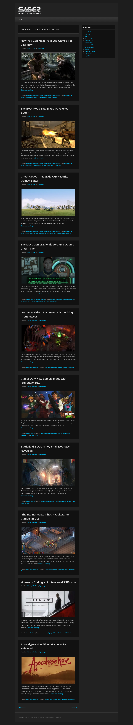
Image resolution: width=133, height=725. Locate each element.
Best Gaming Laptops (32, 95)
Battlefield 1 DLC (53, 501)
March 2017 (88, 38)
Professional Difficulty (64, 633)
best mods (29, 165)
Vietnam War (72, 699)
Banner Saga (48, 569)
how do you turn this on (54, 233)
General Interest (54, 95)
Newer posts (74, 708)
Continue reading (28, 90)
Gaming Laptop (40, 299)
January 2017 (89, 43)
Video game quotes (51, 301)
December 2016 (89, 45)
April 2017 (88, 36)
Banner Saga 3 (57, 569)
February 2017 (89, 40)
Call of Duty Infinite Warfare (61, 433)
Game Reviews (44, 95)
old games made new (32, 97)
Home (21, 19)
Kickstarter (24, 571)
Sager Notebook (52, 97)
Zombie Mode (34, 435)
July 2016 (88, 56)
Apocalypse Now (50, 699)
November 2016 (89, 47)
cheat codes (29, 233)
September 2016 (90, 51)
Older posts (22, 708)
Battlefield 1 (44, 501)
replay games (43, 97)
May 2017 (88, 34)
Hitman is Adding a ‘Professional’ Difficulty (48, 582)
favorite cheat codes (40, 233)
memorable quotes (68, 299)
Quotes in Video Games (28, 301)
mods (48, 165)
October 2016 (89, 49)
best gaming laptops (56, 299)
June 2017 (88, 32)
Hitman (55, 633)
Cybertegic (41, 48)
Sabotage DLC (25, 435)
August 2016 (88, 53)
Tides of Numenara (68, 367)
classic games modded (39, 165)
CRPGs (59, 367)
